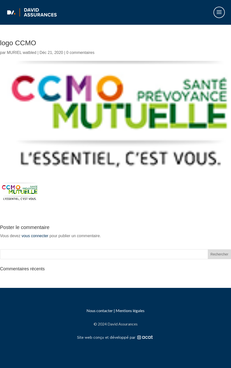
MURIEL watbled (21, 52)
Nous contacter (100, 310)
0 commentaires (80, 52)
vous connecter (34, 236)
